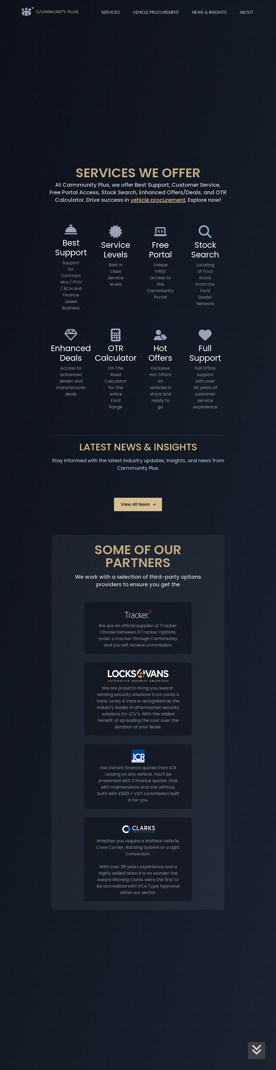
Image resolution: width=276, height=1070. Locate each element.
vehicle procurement (157, 200)
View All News (138, 504)
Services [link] (110, 12)
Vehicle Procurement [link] (156, 12)
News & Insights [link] (209, 12)
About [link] (246, 12)
